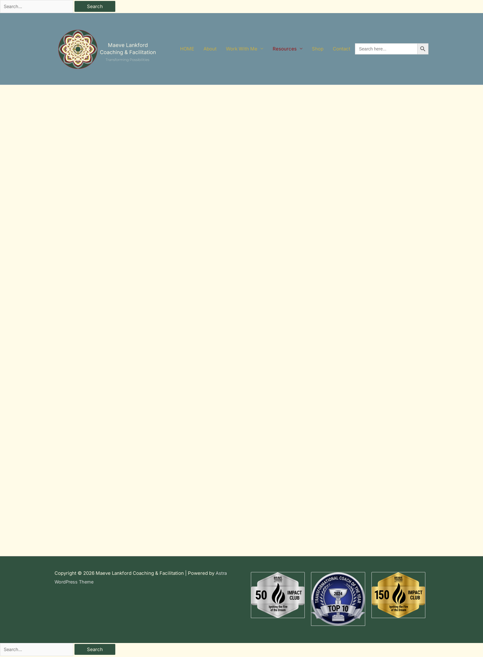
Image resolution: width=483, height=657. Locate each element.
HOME (187, 49)
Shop (317, 49)
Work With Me (241, 49)
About (210, 49)
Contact (341, 49)
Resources (285, 49)
